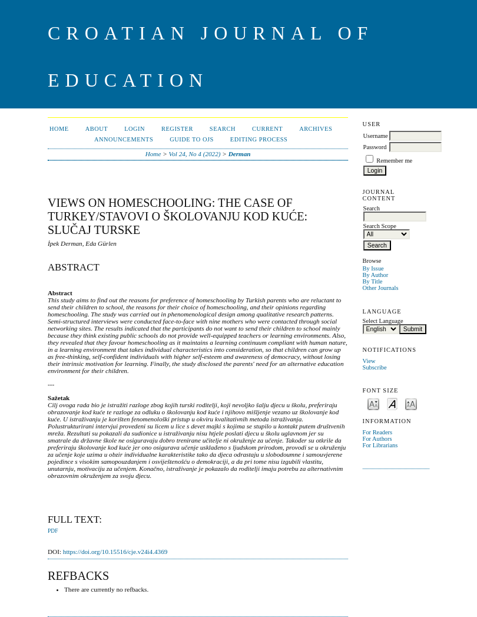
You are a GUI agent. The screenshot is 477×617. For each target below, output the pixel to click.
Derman (239, 153)
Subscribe (375, 367)
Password (375, 147)
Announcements (123, 139)
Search (223, 129)
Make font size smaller (373, 403)
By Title (373, 281)
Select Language (383, 321)
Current (267, 129)
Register (177, 129)
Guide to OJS (192, 139)
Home (59, 129)
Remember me (394, 160)
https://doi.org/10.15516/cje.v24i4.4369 (115, 551)
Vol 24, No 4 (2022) (195, 153)
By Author (376, 275)
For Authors (377, 438)
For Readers (378, 432)
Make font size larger (411, 403)
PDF (53, 531)
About (96, 129)
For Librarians (380, 445)
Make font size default (392, 403)
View (369, 361)
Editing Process (259, 139)
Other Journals (381, 288)
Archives (315, 129)
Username (375, 136)
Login (134, 129)
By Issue (373, 268)
